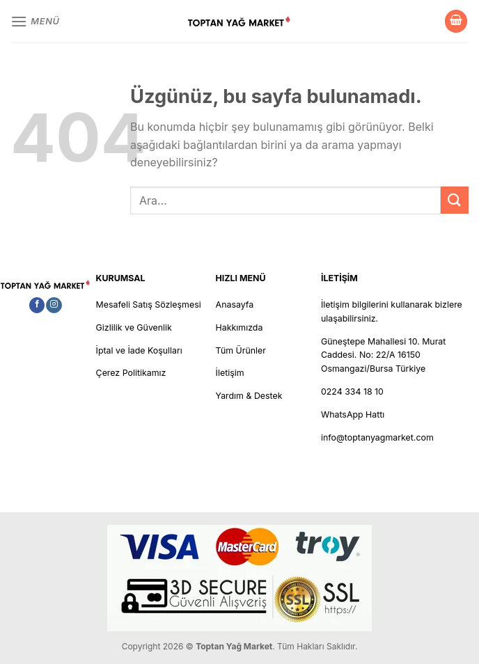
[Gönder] (455, 200)
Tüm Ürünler (241, 350)
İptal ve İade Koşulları (139, 350)
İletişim (230, 372)
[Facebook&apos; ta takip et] (37, 305)
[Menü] (35, 21)
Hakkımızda (239, 327)
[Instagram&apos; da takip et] (53, 305)
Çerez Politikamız (131, 372)
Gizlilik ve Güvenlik (134, 327)
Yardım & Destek (249, 395)
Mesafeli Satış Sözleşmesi (148, 304)
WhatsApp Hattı (352, 414)
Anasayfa (235, 304)
